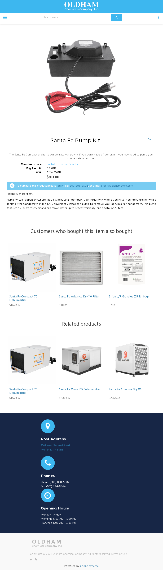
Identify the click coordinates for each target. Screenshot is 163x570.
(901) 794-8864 (56, 486)
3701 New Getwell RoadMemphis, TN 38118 (55, 447)
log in (60, 186)
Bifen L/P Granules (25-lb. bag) (129, 296)
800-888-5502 (79, 186)
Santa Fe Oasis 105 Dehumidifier (80, 389)
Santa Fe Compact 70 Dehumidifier (23, 298)
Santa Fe (52, 164)
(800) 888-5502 (59, 482)
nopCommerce (89, 566)
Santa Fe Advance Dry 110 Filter (79, 296)
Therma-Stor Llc (69, 164)
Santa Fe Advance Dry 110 (125, 389)
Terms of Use (119, 554)
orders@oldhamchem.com (117, 186)
